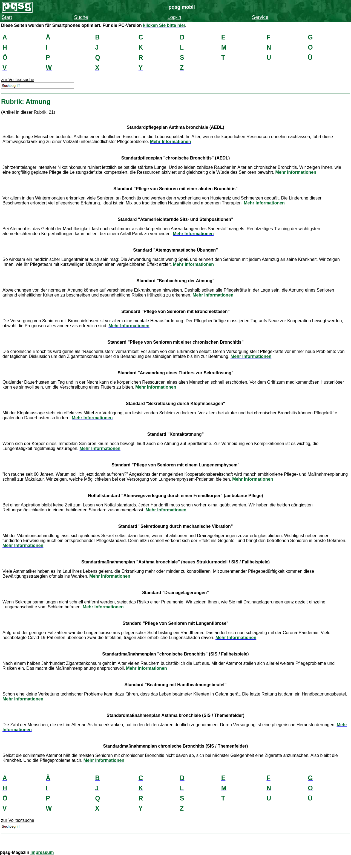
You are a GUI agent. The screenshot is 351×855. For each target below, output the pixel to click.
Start (7, 17)
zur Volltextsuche (17, 79)
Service (260, 17)
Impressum (42, 852)
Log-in (174, 17)
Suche (81, 17)
